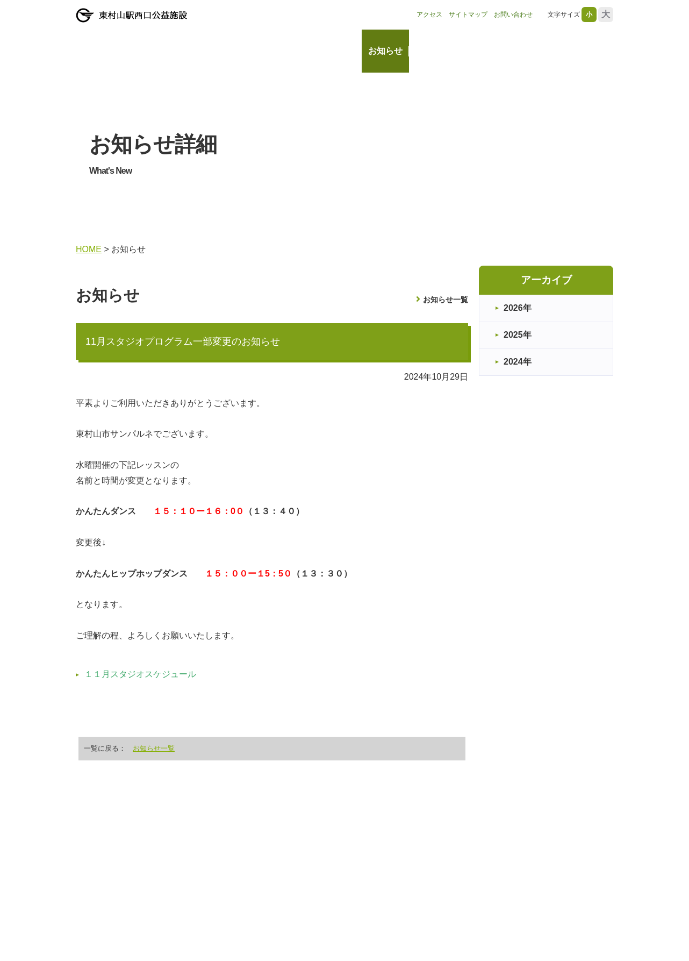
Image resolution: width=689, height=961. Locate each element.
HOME (342, 50)
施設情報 (432, 50)
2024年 (518, 361)
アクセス (429, 14)
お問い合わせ (513, 14)
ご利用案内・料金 (497, 50)
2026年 (518, 307)
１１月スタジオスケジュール (140, 674)
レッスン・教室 (574, 50)
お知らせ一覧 (445, 299)
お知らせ (385, 50)
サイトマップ (468, 14)
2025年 (518, 334)
